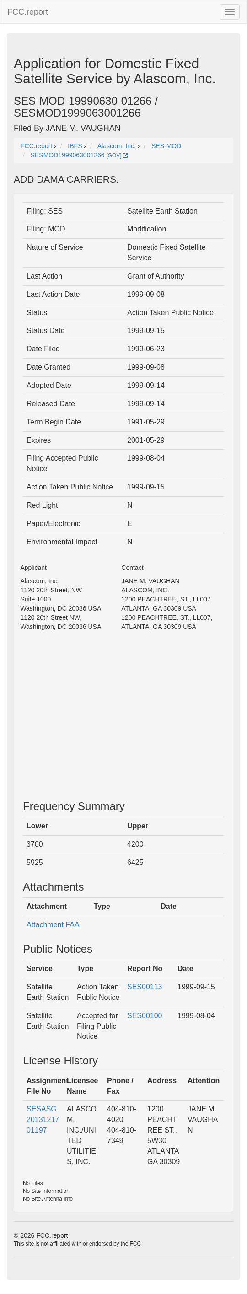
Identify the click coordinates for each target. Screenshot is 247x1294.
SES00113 (144, 987)
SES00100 (144, 1016)
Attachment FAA (53, 925)
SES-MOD (166, 146)
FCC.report (27, 11)
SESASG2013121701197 (43, 1119)
